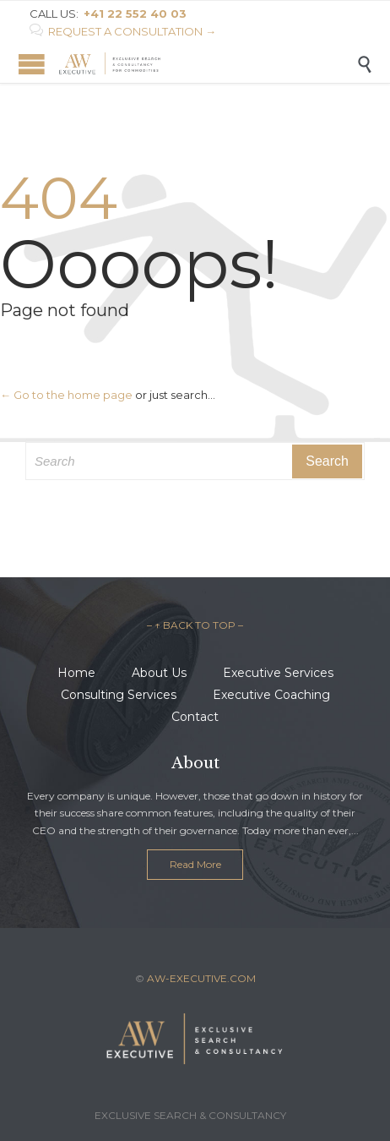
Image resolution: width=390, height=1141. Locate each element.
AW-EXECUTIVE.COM (201, 978)
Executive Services (278, 672)
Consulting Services (118, 694)
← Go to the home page (66, 394)
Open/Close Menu (31, 64)
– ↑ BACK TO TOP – (195, 625)
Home (76, 672)
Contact (195, 716)
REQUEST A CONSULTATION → (123, 31)
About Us (159, 672)
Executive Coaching (271, 694)
